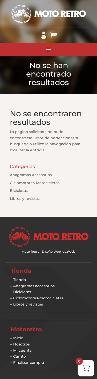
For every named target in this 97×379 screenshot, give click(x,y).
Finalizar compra (28, 362)
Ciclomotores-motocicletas (38, 298)
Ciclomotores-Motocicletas (34, 182)
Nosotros (21, 344)
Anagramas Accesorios (31, 174)
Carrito (19, 356)
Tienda (19, 279)
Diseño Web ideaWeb (58, 251)
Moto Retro (31, 251)
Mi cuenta (22, 350)
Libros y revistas (25, 198)
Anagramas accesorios (34, 286)
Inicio (18, 338)
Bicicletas (19, 190)
